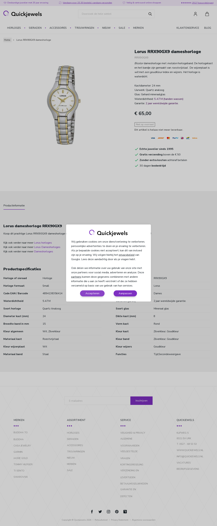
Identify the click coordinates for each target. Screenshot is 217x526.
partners (76, 277)
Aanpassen (125, 293)
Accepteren (92, 293)
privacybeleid (126, 255)
